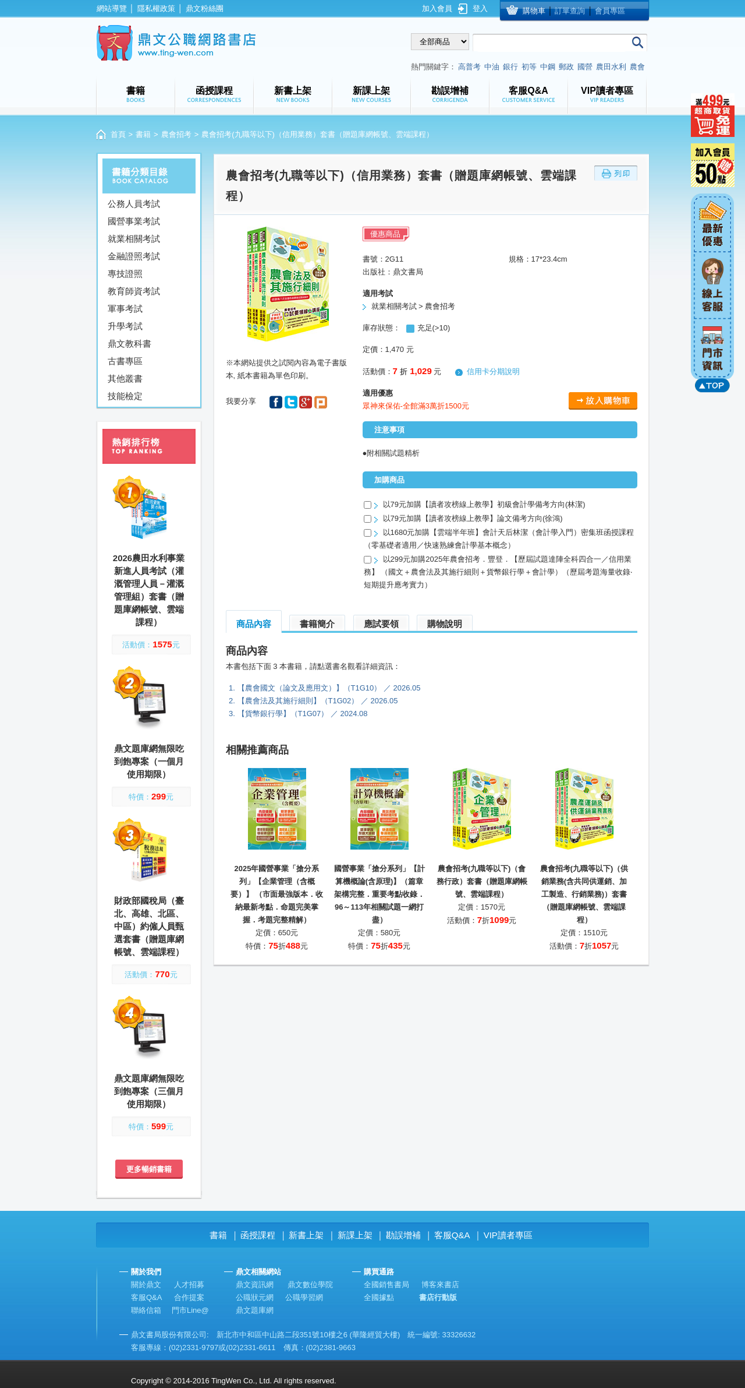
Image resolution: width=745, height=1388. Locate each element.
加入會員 (437, 8)
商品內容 (253, 624)
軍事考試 (125, 308)
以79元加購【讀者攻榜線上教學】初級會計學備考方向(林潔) (484, 504)
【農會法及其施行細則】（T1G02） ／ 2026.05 (317, 700)
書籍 (143, 134)
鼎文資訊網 (255, 1284)
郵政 (566, 66)
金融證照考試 (134, 256)
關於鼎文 (146, 1284)
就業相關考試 (134, 239)
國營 (585, 66)
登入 (480, 8)
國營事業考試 (134, 221)
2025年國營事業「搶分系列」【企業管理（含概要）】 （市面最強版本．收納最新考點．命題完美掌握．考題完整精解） (277, 894)
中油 (491, 66)
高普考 (469, 66)
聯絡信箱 (146, 1310)
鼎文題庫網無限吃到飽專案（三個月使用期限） (149, 1091)
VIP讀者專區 (508, 1235)
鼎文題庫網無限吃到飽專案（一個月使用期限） (149, 761)
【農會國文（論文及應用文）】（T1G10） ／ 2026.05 (329, 688)
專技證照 (125, 274)
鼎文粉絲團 (205, 8)
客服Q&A (452, 1235)
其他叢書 (125, 378)
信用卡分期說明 (493, 371)
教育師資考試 (134, 291)
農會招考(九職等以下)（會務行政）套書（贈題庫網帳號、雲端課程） (482, 881)
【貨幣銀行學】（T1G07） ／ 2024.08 (302, 713)
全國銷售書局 (386, 1284)
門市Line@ (190, 1310)
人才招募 (189, 1284)
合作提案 (189, 1297)
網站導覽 (112, 8)
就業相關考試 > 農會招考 (413, 306)
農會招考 (176, 134)
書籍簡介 (317, 624)
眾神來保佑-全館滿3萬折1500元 (416, 405)
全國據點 (379, 1297)
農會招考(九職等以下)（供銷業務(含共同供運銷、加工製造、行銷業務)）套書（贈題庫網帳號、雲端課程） (584, 894)
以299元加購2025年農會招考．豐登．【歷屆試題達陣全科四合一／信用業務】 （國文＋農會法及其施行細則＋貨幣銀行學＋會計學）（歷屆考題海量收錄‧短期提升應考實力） (498, 572)
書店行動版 (438, 1297)
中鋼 (547, 66)
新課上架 (355, 1235)
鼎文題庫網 (255, 1310)
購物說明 (444, 624)
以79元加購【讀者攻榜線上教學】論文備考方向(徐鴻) (473, 518)
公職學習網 (304, 1297)
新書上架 (306, 1235)
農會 (637, 66)
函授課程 (257, 1235)
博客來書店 (440, 1284)
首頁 (118, 134)
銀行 (510, 66)
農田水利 (611, 66)
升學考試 (125, 326)
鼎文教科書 (129, 343)
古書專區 (125, 361)
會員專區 (610, 10)
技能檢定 (125, 396)
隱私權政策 (156, 8)
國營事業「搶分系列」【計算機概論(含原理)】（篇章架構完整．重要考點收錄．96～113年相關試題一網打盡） (379, 894)
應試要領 (381, 624)
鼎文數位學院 (310, 1284)
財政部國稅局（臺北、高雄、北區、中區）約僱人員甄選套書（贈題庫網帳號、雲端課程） (149, 926)
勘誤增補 (403, 1235)
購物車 (534, 10)
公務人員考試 (134, 204)
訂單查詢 (570, 10)
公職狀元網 (255, 1297)
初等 (529, 66)
